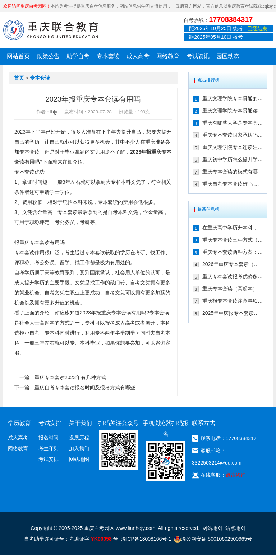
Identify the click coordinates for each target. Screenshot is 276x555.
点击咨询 (236, 475)
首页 (19, 78)
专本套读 (108, 56)
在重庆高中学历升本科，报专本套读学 (232, 227)
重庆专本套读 (34, 242)
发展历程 (79, 437)
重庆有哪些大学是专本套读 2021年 (232, 123)
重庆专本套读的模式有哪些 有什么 (232, 171)
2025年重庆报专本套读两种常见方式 (232, 313)
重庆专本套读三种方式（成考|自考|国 (232, 240)
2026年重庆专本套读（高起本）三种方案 (232, 264)
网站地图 (79, 459)
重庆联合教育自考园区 (50, 29)
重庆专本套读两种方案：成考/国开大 (232, 252)
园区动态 (227, 56)
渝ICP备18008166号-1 (146, 539)
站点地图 (235, 528)
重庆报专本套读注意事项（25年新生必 (232, 301)
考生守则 (48, 448)
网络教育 (167, 56)
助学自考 (77, 56)
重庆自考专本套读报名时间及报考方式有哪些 (84, 387)
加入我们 (79, 448)
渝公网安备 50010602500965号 (213, 539)
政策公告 (48, 56)
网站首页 (18, 56)
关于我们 (80, 423)
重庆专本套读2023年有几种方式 (70, 377)
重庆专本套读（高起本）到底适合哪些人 (232, 289)
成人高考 (138, 56)
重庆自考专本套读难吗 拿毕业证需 (232, 184)
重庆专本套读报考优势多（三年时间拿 (232, 276)
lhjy (54, 112)
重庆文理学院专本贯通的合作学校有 (232, 98)
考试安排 (48, 459)
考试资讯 (198, 56)
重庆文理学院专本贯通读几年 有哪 (232, 110)
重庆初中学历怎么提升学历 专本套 (232, 159)
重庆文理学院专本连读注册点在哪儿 (232, 147)
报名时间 (48, 437)
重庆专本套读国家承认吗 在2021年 (232, 135)
